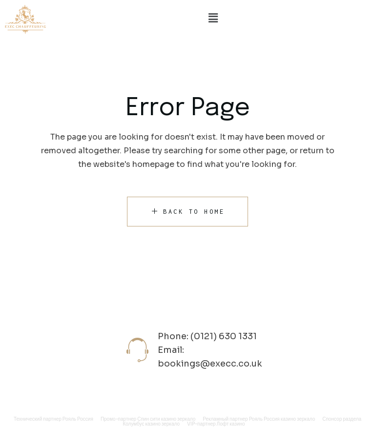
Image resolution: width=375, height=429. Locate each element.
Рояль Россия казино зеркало (282, 419)
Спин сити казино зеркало (166, 419)
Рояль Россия (77, 419)
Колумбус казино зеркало (151, 424)
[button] (213, 18)
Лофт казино (231, 424)
